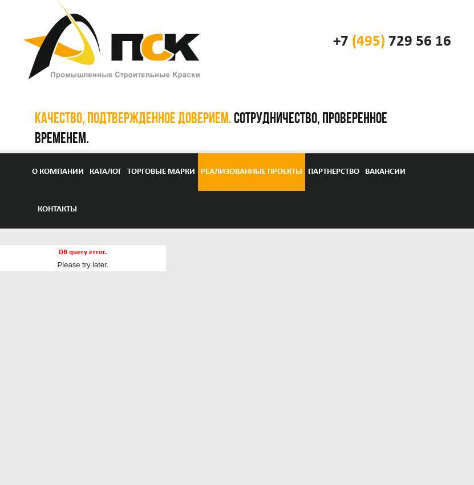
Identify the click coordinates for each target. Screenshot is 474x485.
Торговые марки (161, 172)
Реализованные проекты (251, 172)
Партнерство (333, 172)
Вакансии (385, 172)
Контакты (57, 209)
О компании (58, 172)
